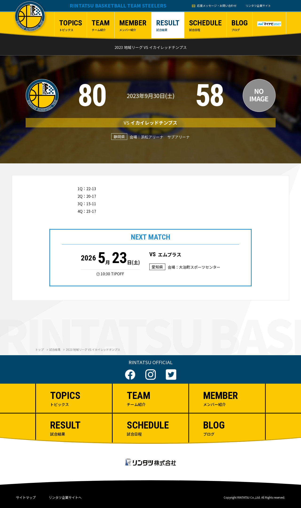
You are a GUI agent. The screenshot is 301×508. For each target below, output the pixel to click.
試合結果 (54, 349)
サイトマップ (26, 497)
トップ (39, 349)
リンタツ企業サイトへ (65, 497)
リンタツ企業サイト (258, 6)
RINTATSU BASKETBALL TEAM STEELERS (118, 5)
